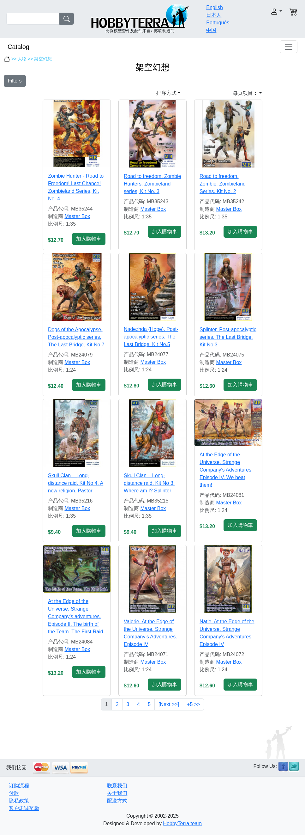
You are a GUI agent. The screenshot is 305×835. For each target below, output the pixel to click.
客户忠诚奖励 (24, 808)
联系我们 (117, 785)
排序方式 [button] (166, 93)
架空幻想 (43, 58)
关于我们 (117, 793)
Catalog (18, 46)
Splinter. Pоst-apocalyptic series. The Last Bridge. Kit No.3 (228, 337)
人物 (22, 58)
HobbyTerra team (182, 823)
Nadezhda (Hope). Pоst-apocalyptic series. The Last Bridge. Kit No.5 (151, 336)
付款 (14, 793)
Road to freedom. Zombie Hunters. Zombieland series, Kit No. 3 (152, 184)
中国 (211, 30)
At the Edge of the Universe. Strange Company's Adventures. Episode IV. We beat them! (226, 470)
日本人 (213, 15)
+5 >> (193, 704)
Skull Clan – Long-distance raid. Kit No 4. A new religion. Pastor (75, 483)
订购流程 (19, 785)
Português (217, 22)
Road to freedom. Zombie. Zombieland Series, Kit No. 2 (223, 184)
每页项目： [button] (245, 93)
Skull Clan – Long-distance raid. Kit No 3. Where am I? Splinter (149, 483)
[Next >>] (168, 704)
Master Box (77, 216)
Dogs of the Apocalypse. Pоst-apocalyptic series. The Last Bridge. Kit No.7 (76, 337)
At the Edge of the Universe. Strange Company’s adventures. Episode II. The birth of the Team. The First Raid (75, 616)
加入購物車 (88, 238)
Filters (15, 80)
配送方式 (117, 800)
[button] (269, 11)
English (214, 7)
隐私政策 (19, 800)
